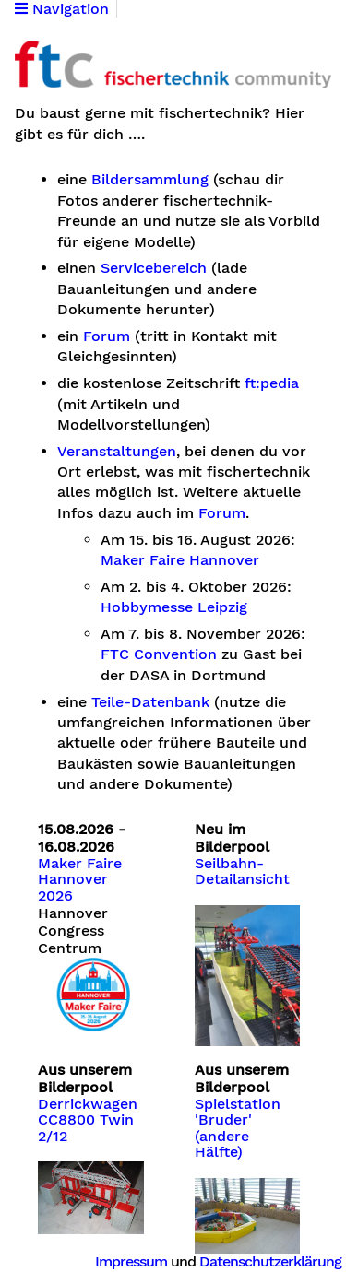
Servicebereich (154, 268)
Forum (106, 336)
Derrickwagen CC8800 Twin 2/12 (87, 1120)
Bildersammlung (150, 179)
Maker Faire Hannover (180, 560)
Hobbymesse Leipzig (174, 607)
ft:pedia (272, 383)
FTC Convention (159, 654)
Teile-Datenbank (150, 702)
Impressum (131, 1261)
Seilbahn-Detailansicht (242, 872)
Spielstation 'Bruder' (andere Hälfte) (237, 1128)
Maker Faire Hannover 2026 (80, 879)
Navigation (62, 9)
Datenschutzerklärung (270, 1261)
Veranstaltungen (116, 451)
